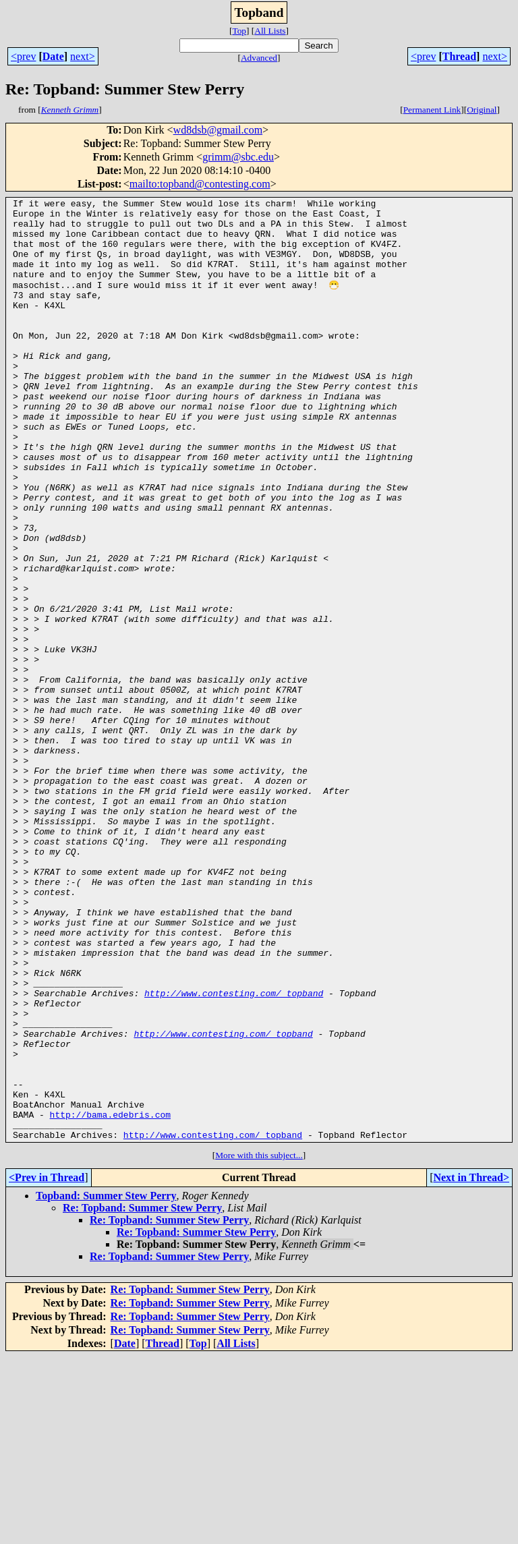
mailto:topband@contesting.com (200, 184)
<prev (23, 56)
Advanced (259, 58)
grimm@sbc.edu (238, 157)
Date (53, 56)
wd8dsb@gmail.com (218, 130)
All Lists (269, 31)
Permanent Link (432, 110)
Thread (459, 56)
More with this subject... (259, 1343)
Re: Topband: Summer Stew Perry (142, 1395)
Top (239, 31)
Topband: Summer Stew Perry (106, 1383)
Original (481, 110)
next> (82, 56)
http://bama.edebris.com (110, 1298)
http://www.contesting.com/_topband (233, 1152)
